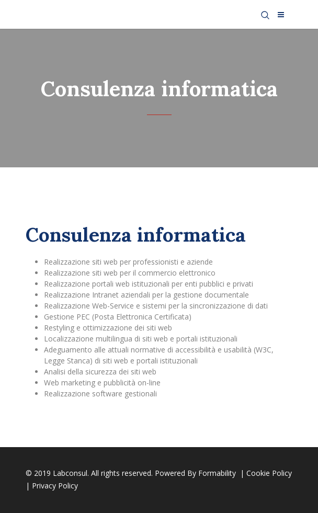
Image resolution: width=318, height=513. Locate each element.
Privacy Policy (55, 486)
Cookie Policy (269, 473)
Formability (218, 473)
